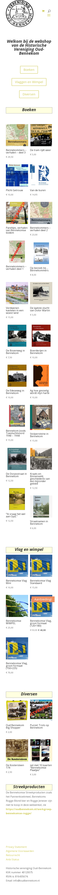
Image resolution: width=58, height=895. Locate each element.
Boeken (29, 70)
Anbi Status (12, 859)
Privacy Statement (16, 847)
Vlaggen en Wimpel (29, 82)
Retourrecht (13, 855)
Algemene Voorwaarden (20, 851)
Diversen (29, 94)
